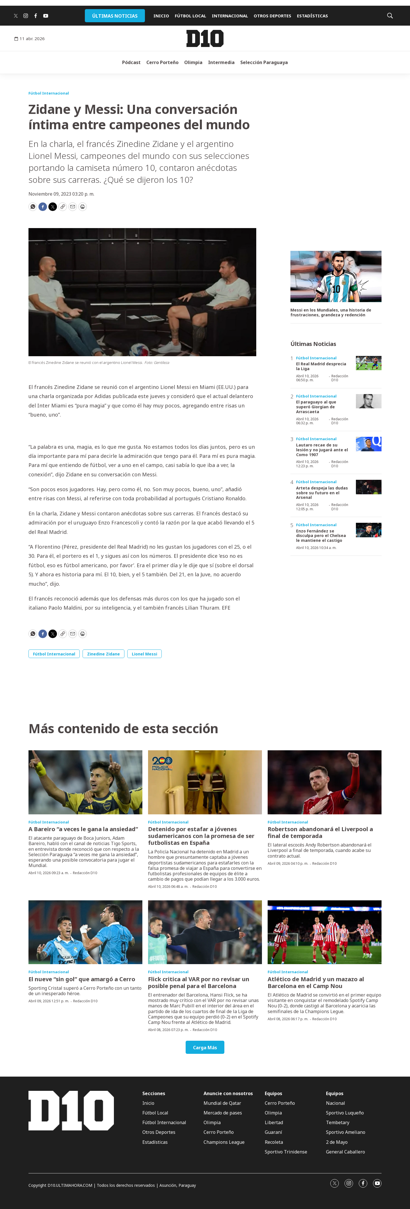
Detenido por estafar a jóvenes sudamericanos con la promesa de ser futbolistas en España (201, 836)
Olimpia (193, 62)
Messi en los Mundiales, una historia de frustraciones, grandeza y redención (330, 312)
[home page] (204, 38)
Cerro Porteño (162, 62)
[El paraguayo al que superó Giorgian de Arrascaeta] (369, 401)
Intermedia (221, 62)
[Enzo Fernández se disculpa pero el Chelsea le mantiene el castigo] (369, 530)
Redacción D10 (339, 378)
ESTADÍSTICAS (312, 16)
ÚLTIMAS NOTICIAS (115, 16)
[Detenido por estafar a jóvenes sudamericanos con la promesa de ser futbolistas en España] (205, 782)
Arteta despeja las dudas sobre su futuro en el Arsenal (322, 492)
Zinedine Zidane (103, 654)
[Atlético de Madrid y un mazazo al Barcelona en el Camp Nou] (325, 932)
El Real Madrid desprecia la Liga (321, 366)
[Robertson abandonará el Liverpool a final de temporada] (325, 782)
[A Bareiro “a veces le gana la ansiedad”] (85, 782)
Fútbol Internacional (48, 93)
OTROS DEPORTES (272, 16)
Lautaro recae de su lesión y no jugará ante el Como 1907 (322, 449)
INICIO (161, 16)
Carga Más (205, 1047)
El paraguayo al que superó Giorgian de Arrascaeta (316, 406)
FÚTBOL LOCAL (190, 16)
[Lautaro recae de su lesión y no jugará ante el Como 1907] (369, 444)
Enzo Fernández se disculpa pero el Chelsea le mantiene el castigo (321, 535)
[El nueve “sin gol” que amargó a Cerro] (85, 932)
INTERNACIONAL (230, 16)
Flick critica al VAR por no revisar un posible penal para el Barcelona (198, 982)
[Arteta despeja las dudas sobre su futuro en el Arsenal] (369, 487)
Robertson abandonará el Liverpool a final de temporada (320, 832)
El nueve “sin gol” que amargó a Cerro (81, 979)
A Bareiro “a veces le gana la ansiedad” (83, 829)
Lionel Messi (144, 654)
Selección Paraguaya (264, 62)
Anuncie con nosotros (228, 1093)
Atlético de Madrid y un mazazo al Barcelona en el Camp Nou (316, 982)
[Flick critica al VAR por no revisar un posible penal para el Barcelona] (205, 932)
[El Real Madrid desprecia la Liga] (369, 363)
